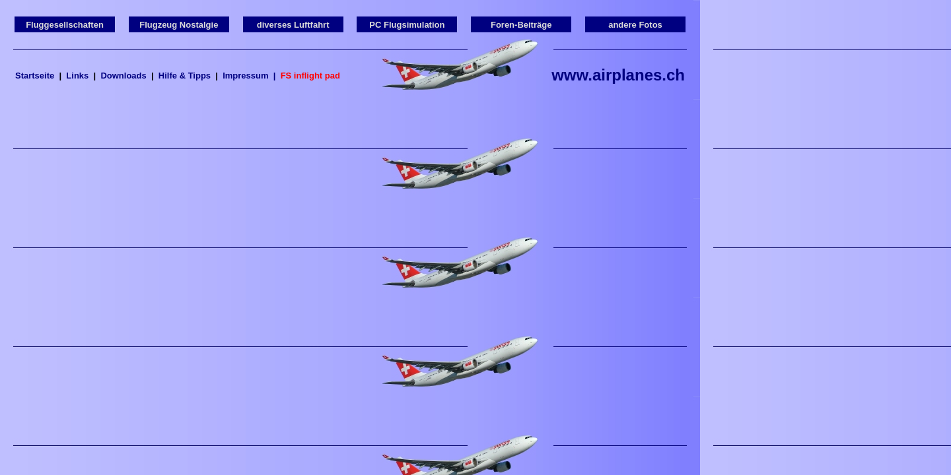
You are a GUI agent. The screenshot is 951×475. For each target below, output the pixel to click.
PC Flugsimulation (406, 25)
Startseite (34, 75)
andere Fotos (635, 25)
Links (77, 75)
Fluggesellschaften (65, 25)
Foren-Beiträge (521, 25)
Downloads (123, 75)
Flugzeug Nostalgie (178, 25)
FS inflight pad (310, 75)
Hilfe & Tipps (184, 75)
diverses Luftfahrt (293, 25)
